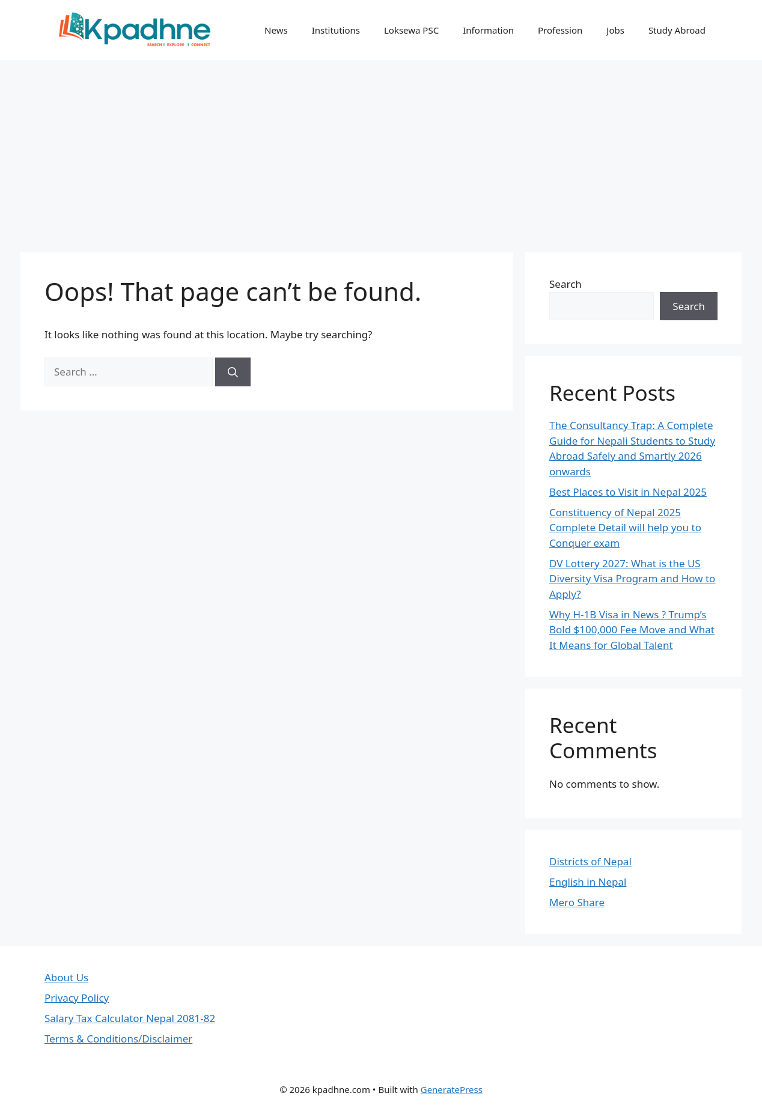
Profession (560, 30)
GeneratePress (452, 1089)
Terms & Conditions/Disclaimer (118, 1039)
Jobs (615, 30)
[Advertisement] (381, 150)
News (276, 30)
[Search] (233, 372)
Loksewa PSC (411, 30)
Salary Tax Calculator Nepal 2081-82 (129, 1018)
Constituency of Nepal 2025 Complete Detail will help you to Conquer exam (625, 527)
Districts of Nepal (590, 861)
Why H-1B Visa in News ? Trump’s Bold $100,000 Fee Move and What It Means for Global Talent (632, 629)
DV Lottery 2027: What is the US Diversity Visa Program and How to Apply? (632, 578)
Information (488, 30)
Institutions (336, 30)
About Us (66, 977)
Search (565, 284)
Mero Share (577, 902)
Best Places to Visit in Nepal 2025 (628, 492)
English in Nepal (587, 882)
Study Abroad (677, 30)
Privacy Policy (76, 998)
